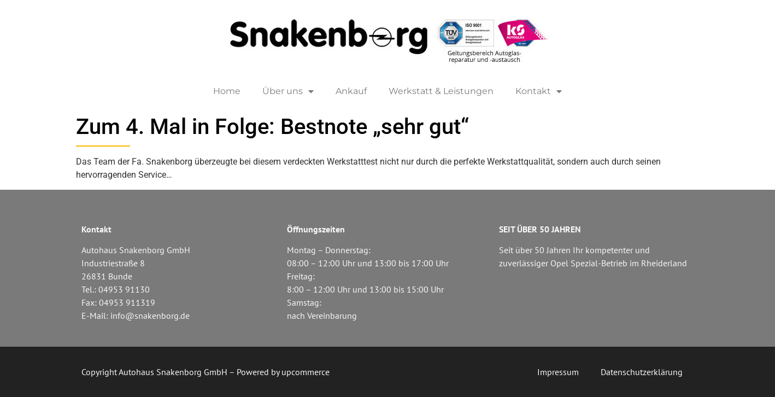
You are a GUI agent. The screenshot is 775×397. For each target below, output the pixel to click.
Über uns (288, 91)
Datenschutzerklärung (642, 371)
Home (226, 91)
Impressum (558, 371)
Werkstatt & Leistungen (441, 91)
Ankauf (351, 91)
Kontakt (538, 91)
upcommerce (305, 371)
